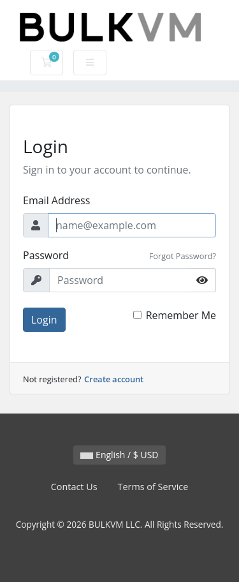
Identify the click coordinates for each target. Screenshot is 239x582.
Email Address (56, 200)
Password (46, 255)
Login (44, 320)
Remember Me (181, 315)
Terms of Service (153, 487)
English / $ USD (119, 455)
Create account (113, 379)
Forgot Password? (182, 256)
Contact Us (74, 487)
